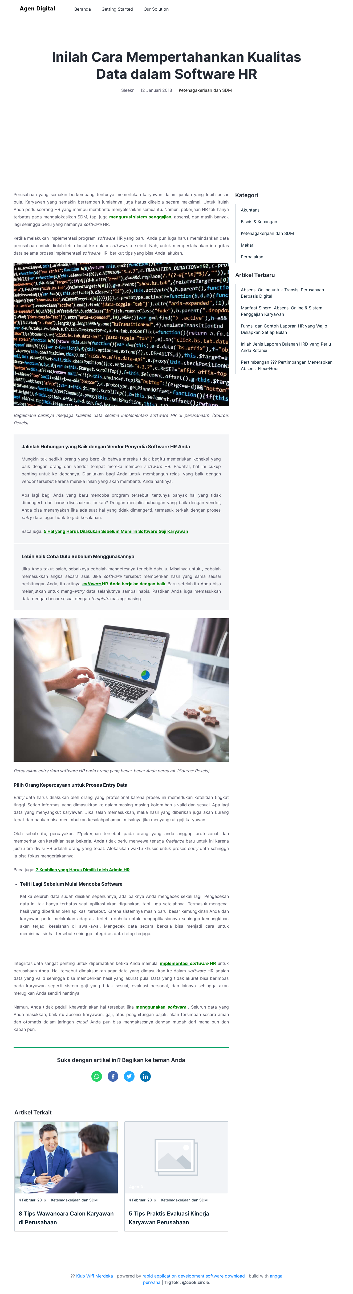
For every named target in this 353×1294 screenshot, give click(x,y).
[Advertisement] (176, 134)
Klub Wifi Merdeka (94, 1276)
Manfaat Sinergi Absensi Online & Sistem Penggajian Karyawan (281, 311)
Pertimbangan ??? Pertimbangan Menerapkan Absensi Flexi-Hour (286, 365)
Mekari (247, 245)
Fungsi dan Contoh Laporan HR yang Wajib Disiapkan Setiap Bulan (284, 329)
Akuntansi (251, 210)
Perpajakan (252, 256)
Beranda (82, 9)
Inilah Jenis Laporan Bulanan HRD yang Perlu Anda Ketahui (286, 347)
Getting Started (117, 9)
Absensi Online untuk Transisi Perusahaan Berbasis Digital (282, 293)
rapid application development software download (194, 1276)
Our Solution (156, 9)
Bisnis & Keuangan (259, 221)
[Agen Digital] (38, 9)
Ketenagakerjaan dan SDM (205, 90)
